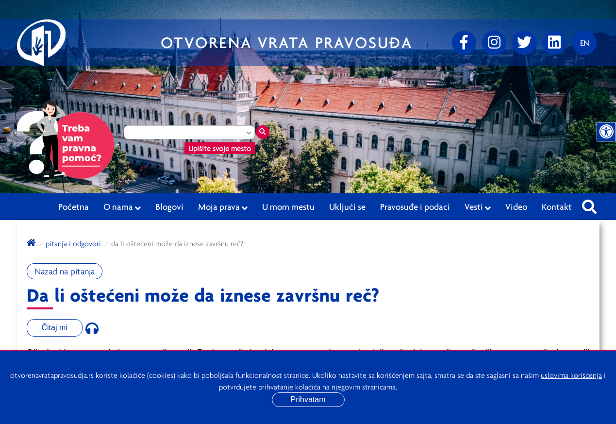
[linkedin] (554, 43)
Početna (73, 206)
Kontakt (557, 206)
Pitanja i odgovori (73, 243)
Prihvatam (307, 399)
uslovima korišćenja (571, 375)
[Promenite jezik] (584, 43)
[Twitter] (524, 43)
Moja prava (223, 207)
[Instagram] (494, 43)
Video (516, 206)
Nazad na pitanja (64, 271)
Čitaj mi (54, 327)
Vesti (478, 207)
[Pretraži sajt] (589, 204)
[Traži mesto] (262, 132)
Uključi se (347, 206)
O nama (122, 207)
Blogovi (169, 206)
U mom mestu (288, 206)
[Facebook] (464, 43)
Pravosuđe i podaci (415, 206)
